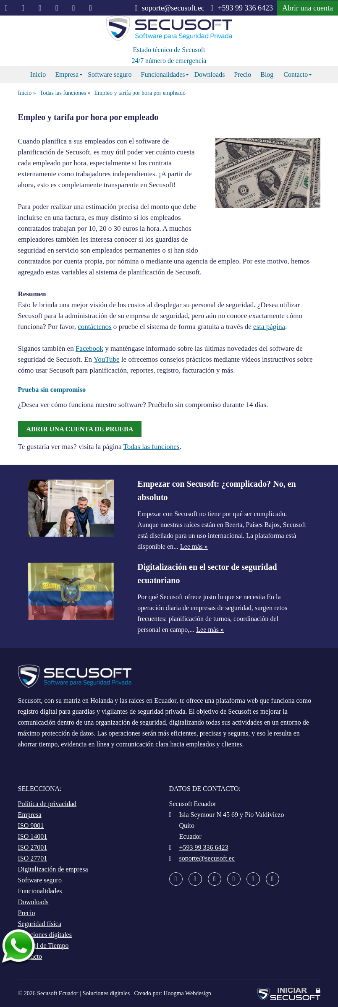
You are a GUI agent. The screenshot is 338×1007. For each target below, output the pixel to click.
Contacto (295, 74)
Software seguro (109, 74)
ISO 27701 (32, 858)
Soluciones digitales (45, 934)
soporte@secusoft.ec (169, 8)
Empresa (67, 74)
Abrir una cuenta (307, 8)
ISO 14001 (32, 836)
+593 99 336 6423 (242, 8)
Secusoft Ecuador (57, 993)
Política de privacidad (47, 803)
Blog (266, 74)
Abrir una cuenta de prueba (80, 429)
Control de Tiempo (43, 945)
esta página (269, 327)
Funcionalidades (163, 74)
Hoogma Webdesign (187, 993)
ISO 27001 (32, 847)
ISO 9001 (31, 825)
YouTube (107, 359)
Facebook (89, 348)
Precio (242, 74)
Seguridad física (40, 923)
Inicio (38, 74)
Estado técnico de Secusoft (169, 49)
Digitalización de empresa (53, 869)
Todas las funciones (151, 447)
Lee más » (194, 546)
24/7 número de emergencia (169, 60)
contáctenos (94, 327)
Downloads (209, 74)
